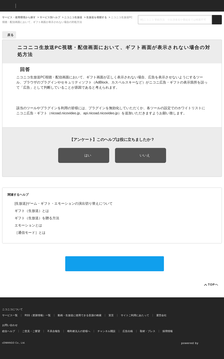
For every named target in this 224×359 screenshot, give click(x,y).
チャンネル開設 (106, 331)
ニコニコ (8, 6)
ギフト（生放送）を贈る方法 (37, 218)
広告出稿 (128, 331)
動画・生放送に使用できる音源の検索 (79, 315)
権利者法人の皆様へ (78, 331)
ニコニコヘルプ (42, 6)
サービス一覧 (10, 315)
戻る (10, 35)
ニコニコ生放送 (73, 17)
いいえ (145, 155)
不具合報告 (53, 331)
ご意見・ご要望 (31, 331)
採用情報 (167, 331)
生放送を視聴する (96, 17)
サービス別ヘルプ (50, 17)
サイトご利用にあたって (135, 315)
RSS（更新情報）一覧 (38, 315)
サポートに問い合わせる (114, 263)
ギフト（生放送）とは (32, 211)
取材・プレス (147, 331)
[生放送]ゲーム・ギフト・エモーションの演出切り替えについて (64, 203)
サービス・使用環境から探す (19, 17)
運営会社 (161, 315)
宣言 (111, 315)
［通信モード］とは (30, 232)
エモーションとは (28, 225)
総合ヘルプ (8, 331)
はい (87, 155)
